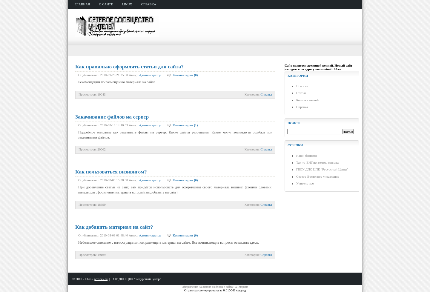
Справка (266, 94)
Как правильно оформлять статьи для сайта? (129, 67)
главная (82, 4)
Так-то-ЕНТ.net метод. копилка (317, 162)
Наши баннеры (306, 155)
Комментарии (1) (185, 125)
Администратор (150, 75)
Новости (302, 86)
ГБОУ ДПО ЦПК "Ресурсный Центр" (322, 169)
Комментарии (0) (185, 75)
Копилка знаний (307, 100)
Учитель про (305, 183)
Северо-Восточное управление (317, 176)
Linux (127, 4)
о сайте (106, 4)
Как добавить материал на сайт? (114, 227)
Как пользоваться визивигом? (111, 172)
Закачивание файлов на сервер (112, 117)
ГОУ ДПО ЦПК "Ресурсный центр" (136, 279)
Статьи (301, 93)
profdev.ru (101, 279)
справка (148, 4)
